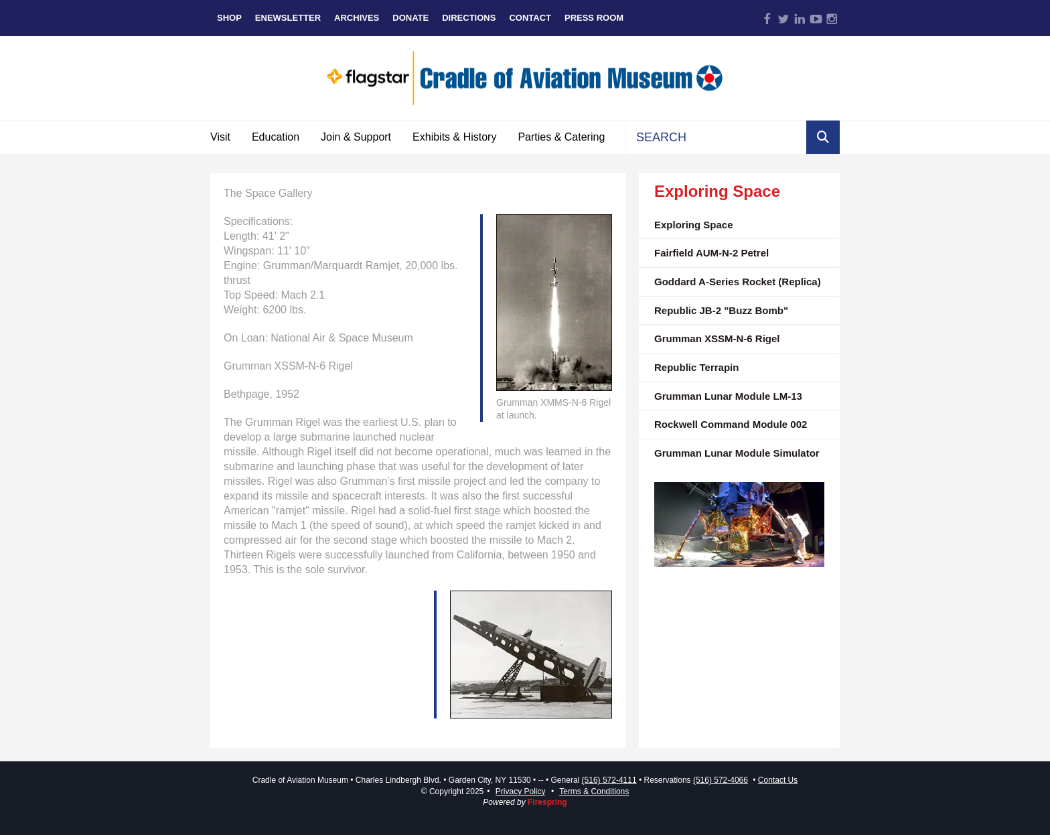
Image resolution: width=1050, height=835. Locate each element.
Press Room (594, 18)
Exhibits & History (454, 137)
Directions (469, 18)
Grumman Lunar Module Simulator (737, 453)
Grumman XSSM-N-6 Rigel (717, 338)
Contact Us (778, 780)
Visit (220, 137)
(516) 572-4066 (720, 780)
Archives (356, 18)
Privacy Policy (521, 791)
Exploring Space (693, 224)
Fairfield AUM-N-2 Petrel (711, 252)
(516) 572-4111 (609, 780)
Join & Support (356, 137)
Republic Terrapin (696, 367)
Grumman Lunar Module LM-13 (728, 396)
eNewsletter (288, 18)
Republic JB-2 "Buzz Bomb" (721, 310)
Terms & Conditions (594, 791)
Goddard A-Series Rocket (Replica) (737, 281)
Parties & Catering (561, 137)
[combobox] (716, 137)
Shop (229, 18)
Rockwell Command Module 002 (730, 424)
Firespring (547, 802)
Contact (530, 18)
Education (275, 137)
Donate (410, 18)
